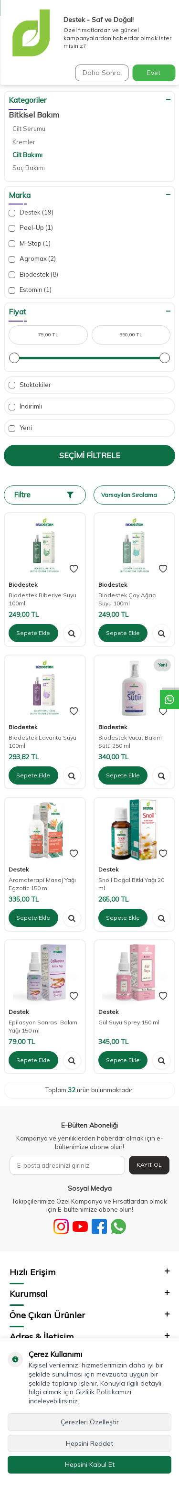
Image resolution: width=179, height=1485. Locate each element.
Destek (31, 212)
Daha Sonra (102, 72)
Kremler (23, 142)
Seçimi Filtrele (89, 455)
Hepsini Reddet (89, 1443)
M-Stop (30, 243)
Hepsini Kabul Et (90, 1464)
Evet (153, 72)
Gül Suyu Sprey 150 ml (128, 1022)
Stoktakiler (30, 385)
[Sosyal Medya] (61, 1226)
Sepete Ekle (33, 632)
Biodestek (33, 274)
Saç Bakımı (28, 168)
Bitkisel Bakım (34, 114)
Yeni (20, 428)
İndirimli (25, 406)
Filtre (44, 494)
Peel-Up (31, 228)
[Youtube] (80, 1226)
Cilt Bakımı (27, 155)
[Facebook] (99, 1226)
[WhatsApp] (118, 1226)
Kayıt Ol (149, 1164)
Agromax (32, 259)
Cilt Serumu (28, 128)
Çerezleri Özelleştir (90, 1422)
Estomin (30, 290)
